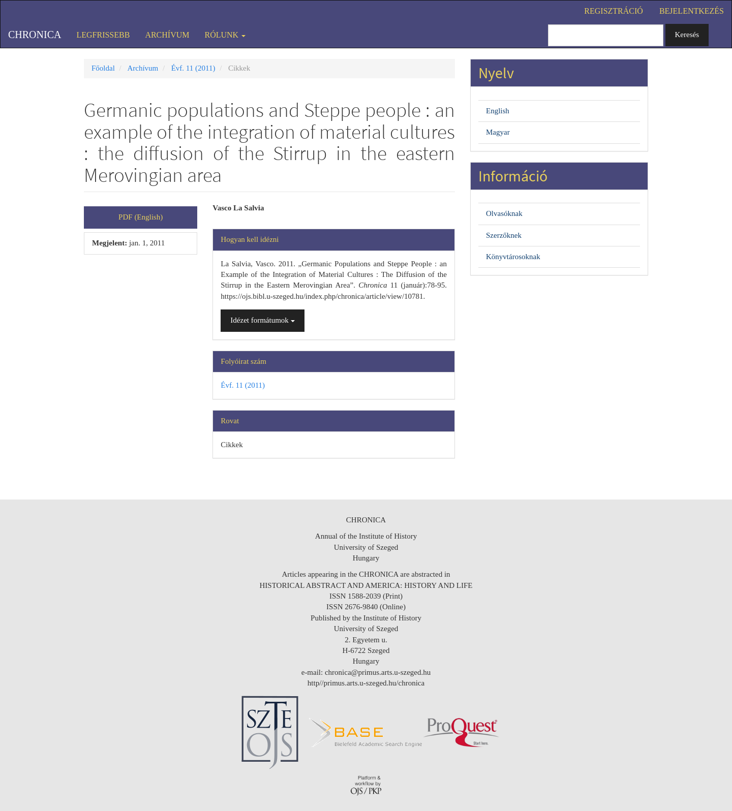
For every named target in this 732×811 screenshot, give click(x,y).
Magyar (498, 132)
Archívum (167, 34)
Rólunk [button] (225, 34)
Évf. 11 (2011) (193, 68)
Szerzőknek (504, 235)
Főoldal (103, 68)
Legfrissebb (103, 34)
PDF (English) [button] (140, 217)
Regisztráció (613, 11)
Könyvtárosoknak (513, 257)
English (497, 111)
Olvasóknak (504, 213)
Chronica (34, 34)
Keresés (687, 34)
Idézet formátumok (262, 320)
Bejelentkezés (691, 11)
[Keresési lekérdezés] (605, 35)
